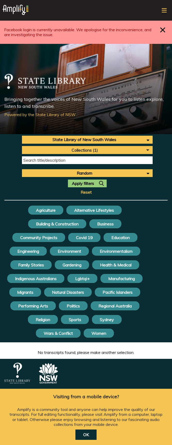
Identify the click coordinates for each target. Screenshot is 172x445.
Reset (86, 192)
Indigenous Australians (36, 278)
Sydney (107, 319)
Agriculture (46, 210)
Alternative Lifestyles (94, 210)
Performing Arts (33, 306)
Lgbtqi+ (82, 278)
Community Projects (38, 237)
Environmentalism (116, 251)
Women (98, 333)
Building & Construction (57, 223)
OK (86, 434)
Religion (43, 319)
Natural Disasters (68, 292)
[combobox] (87, 139)
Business (105, 223)
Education (120, 237)
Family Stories (31, 265)
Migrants (25, 292)
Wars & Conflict (58, 333)
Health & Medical (115, 265)
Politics (73, 306)
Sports (75, 319)
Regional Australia (115, 306)
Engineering (28, 251)
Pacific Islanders (117, 292)
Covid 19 (84, 237)
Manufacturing (121, 278)
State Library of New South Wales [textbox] (84, 139)
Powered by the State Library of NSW (40, 114)
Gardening (71, 265)
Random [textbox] (84, 173)
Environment (69, 251)
